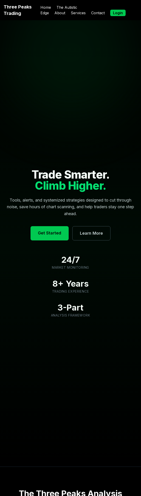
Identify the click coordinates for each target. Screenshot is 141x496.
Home (45, 7)
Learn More (91, 233)
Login (118, 13)
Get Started (49, 233)
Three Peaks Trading (18, 10)
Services (78, 13)
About (59, 13)
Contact (98, 13)
